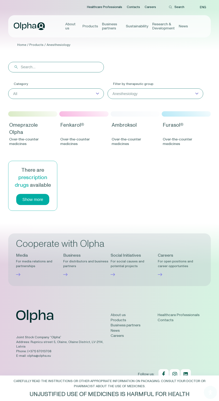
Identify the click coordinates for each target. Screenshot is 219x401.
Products (90, 26)
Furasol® (173, 125)
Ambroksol (124, 125)
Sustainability (137, 26)
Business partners (110, 26)
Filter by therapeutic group (133, 84)
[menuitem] (202, 7)
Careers (150, 7)
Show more (32, 199)
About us (70, 26)
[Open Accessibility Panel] (210, 392)
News (183, 26)
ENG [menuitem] (203, 7)
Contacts (133, 7)
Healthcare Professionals (104, 7)
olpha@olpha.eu (39, 355)
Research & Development (163, 26)
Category (21, 84)
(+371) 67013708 (39, 351)
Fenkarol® (72, 125)
